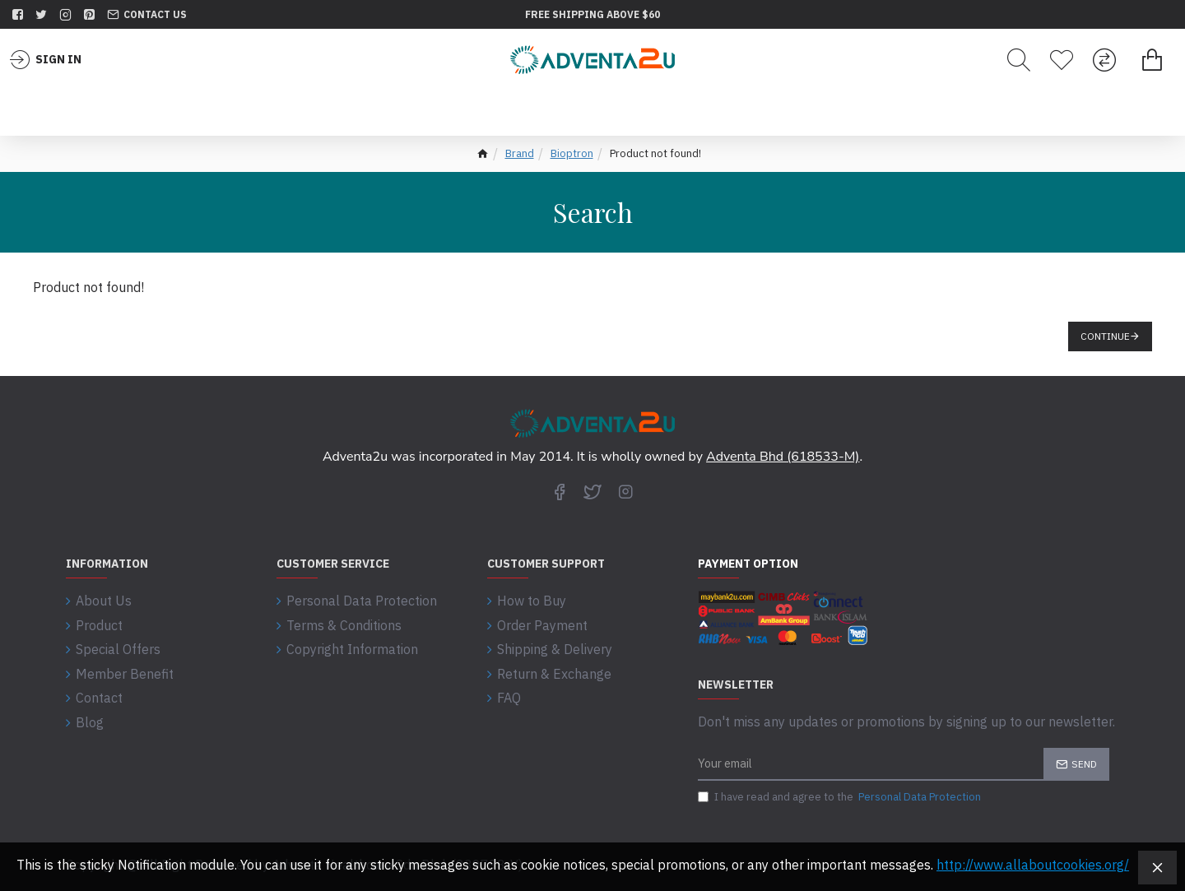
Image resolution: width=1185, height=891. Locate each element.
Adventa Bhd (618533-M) (782, 457)
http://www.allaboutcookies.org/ (1032, 864)
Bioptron (572, 153)
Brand (519, 153)
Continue (1105, 336)
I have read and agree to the (840, 797)
